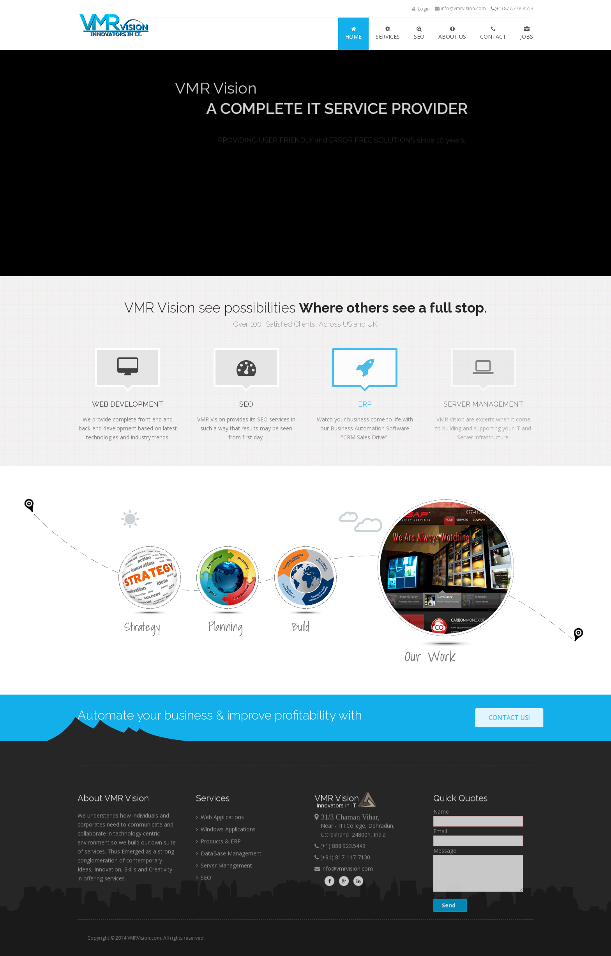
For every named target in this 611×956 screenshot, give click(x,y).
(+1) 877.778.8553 (513, 8)
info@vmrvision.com (460, 8)
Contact (493, 33)
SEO (419, 33)
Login (421, 8)
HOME (353, 33)
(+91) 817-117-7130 (344, 916)
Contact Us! (567, 717)
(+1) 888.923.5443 (342, 904)
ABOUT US (452, 33)
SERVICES (388, 33)
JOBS (526, 33)
